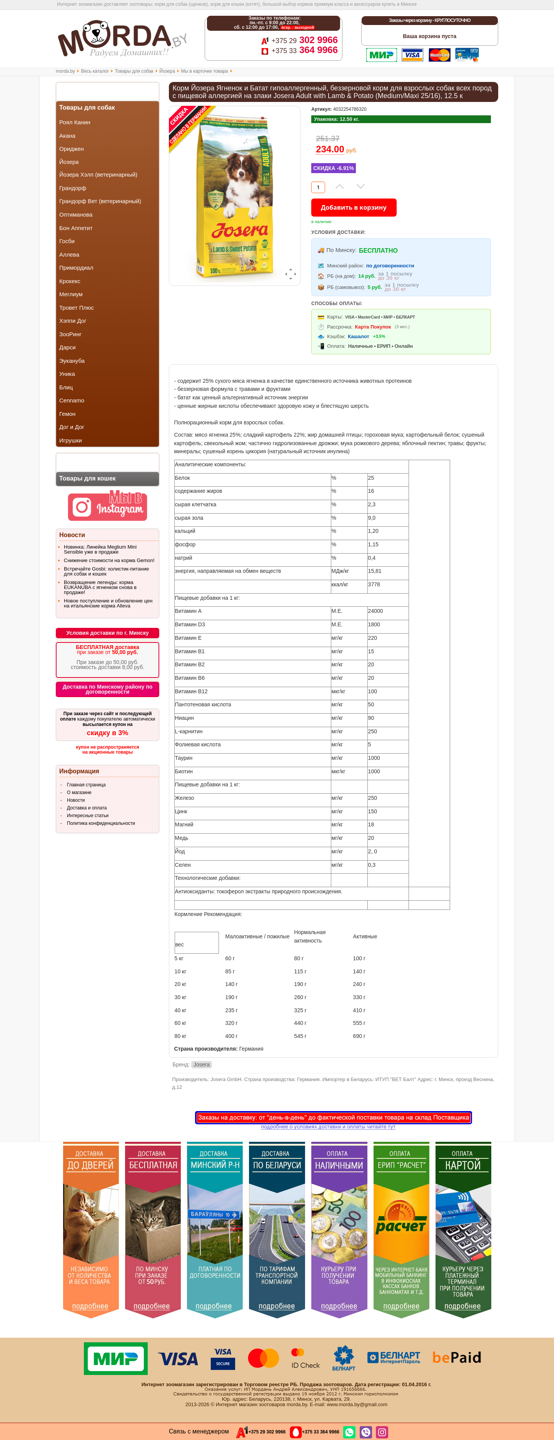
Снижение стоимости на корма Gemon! (109, 560)
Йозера (167, 71)
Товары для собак (134, 71)
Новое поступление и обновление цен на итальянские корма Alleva (108, 603)
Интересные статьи (87, 815)
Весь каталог (95, 71)
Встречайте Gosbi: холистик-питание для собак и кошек (106, 571)
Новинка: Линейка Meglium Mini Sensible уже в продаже (100, 549)
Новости (76, 800)
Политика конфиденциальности (101, 823)
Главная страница (86, 785)
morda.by (65, 71)
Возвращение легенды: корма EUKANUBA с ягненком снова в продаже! (100, 587)
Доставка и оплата (87, 808)
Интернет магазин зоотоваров (250, 1404)
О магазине (79, 792)
